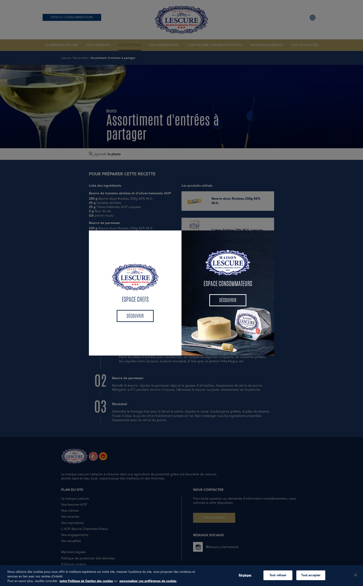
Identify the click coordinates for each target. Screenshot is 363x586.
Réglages (245, 580)
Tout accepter (310, 580)
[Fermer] (355, 579)
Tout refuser (278, 580)
